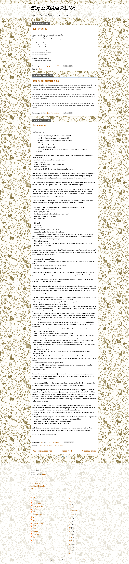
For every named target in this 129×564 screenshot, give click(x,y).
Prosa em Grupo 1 (48, 445)
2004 (70, 551)
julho (72, 507)
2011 (70, 528)
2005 (70, 547)
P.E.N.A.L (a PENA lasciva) (38, 486)
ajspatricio (36, 534)
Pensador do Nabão (38, 523)
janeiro (72, 514)
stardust (35, 540)
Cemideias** (36, 509)
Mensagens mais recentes (42, 451)
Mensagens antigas (89, 451)
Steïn (40, 69)
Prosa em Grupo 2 (59, 445)
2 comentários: (56, 442)
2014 (70, 518)
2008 (70, 538)
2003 (70, 554)
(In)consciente (39, 125)
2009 (70, 534)
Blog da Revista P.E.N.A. (53, 8)
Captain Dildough (38, 503)
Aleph (34, 500)
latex (70, 560)
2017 (70, 498)
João (34, 520)
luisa (34, 537)
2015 (70, 505)
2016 (70, 501)
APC (34, 498)
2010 (70, 531)
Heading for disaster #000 (45, 80)
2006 (70, 544)
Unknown (35, 531)
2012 (70, 525)
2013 (70, 521)
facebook (43, 474)
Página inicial (67, 451)
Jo (33, 517)
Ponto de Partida (36, 483)
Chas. (40, 445)
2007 (70, 541)
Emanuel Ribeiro (37, 515)
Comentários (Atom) (68, 457)
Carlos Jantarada (38, 506)
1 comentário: (56, 66)
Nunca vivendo (39, 28)
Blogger (86, 560)
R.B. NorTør (36, 526)
